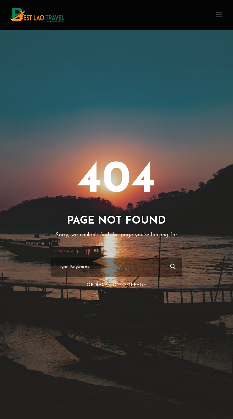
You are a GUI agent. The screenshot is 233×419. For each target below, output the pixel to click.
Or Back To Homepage (116, 285)
